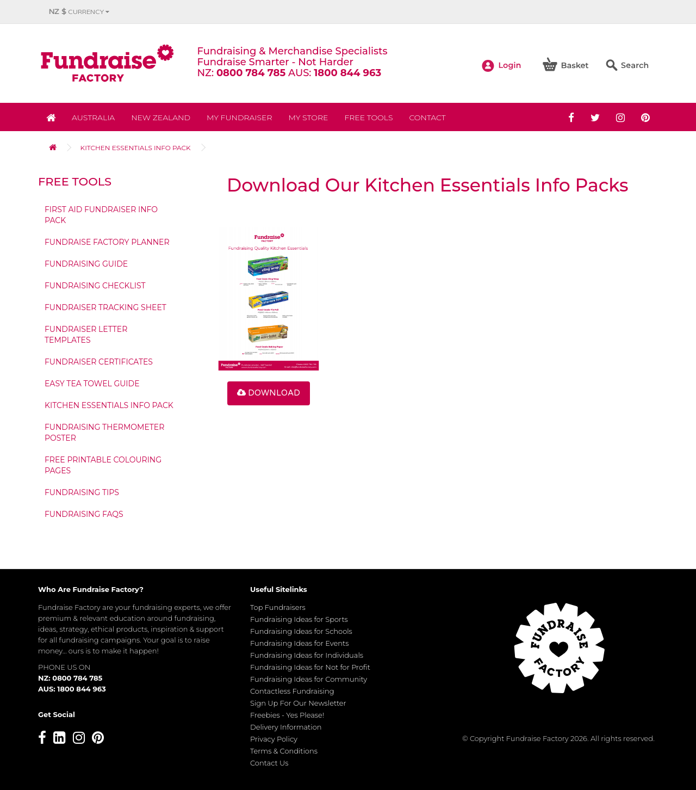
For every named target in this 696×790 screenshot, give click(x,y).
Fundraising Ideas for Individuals (306, 655)
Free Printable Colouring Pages (103, 465)
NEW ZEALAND (160, 117)
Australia (93, 117)
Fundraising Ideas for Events (299, 643)
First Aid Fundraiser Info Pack (101, 215)
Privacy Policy (273, 739)
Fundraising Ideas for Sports (299, 619)
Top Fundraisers (278, 607)
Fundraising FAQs (84, 514)
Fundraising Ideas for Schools (301, 631)
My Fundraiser (239, 117)
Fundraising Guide (86, 264)
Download (268, 393)
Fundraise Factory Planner (107, 242)
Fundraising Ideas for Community (308, 679)
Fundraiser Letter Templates (86, 334)
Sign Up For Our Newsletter (298, 703)
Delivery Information (286, 727)
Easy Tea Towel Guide (92, 383)
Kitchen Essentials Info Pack (135, 148)
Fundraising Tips (82, 492)
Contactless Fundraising (292, 691)
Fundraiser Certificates (99, 362)
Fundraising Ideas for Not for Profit (310, 667)
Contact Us (269, 762)
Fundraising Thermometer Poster (104, 432)
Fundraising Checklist (95, 286)
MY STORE (308, 117)
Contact (427, 117)
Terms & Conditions (284, 750)
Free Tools (368, 117)
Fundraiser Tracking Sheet (105, 307)
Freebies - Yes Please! (287, 715)
